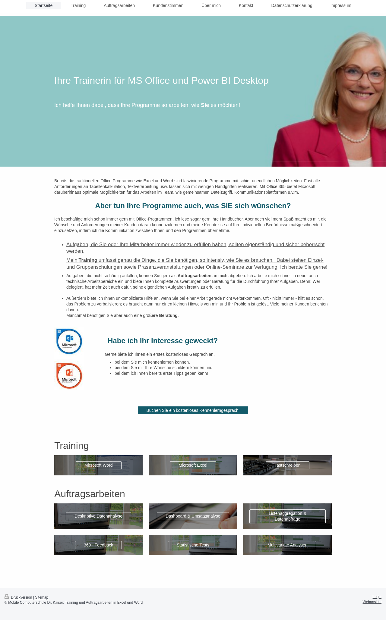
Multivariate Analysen (287, 545)
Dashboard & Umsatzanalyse (193, 516)
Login (377, 597)
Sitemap (41, 597)
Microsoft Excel (193, 465)
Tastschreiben (287, 465)
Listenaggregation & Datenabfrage (287, 516)
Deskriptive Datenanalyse (98, 516)
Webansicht (372, 602)
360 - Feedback (98, 545)
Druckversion (19, 597)
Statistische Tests (193, 545)
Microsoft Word (98, 465)
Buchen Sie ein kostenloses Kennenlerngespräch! (193, 410)
